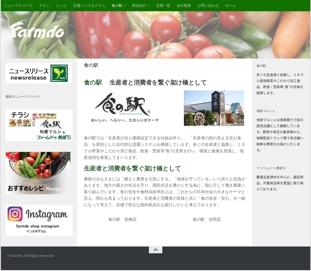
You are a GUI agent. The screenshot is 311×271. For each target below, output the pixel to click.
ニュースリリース (18, 5)
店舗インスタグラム (89, 5)
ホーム (230, 5)
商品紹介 (139, 5)
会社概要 (184, 5)
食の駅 (117, 5)
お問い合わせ (208, 5)
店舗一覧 (163, 5)
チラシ (44, 5)
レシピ (61, 5)
